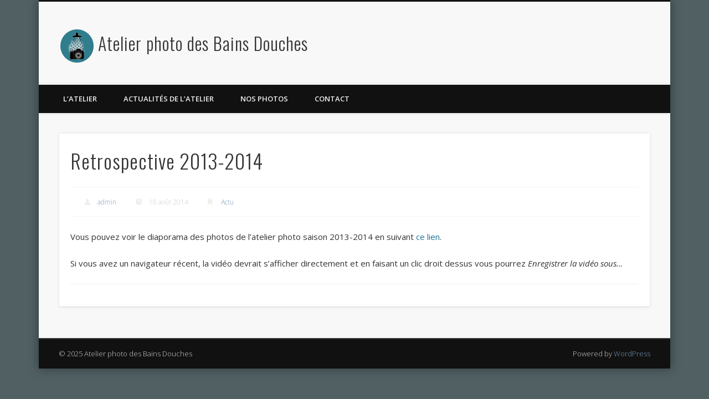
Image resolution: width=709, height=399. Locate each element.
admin (106, 202)
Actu (227, 202)
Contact (332, 99)
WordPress (632, 354)
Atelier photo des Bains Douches (203, 43)
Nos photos (264, 99)
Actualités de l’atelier (169, 99)
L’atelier (80, 99)
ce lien (427, 236)
